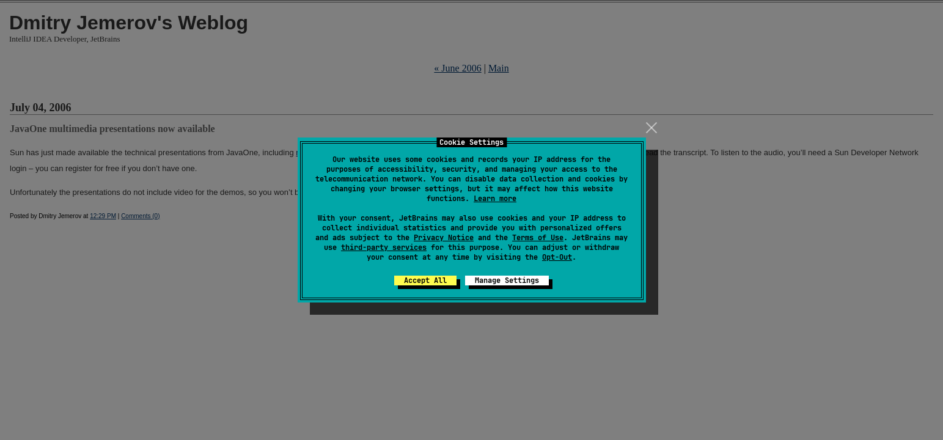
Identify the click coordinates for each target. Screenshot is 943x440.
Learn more (495, 199)
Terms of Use (537, 238)
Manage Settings (507, 280)
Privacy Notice (444, 238)
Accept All (425, 280)
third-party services (384, 247)
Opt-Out (557, 257)
